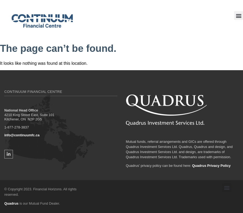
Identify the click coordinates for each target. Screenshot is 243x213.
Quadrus (11, 203)
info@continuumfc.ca (22, 135)
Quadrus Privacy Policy (211, 166)
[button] (238, 15)
